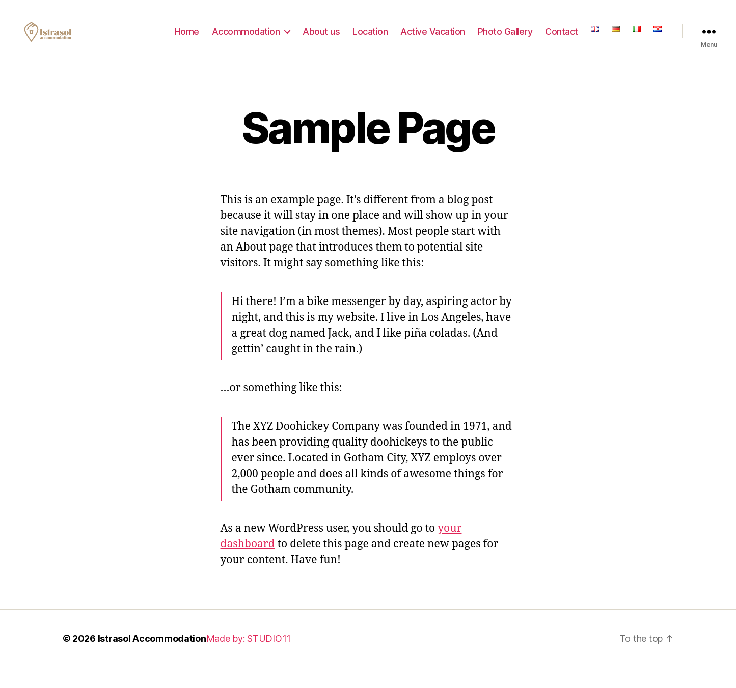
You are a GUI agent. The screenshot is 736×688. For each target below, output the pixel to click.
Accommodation (246, 37)
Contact (561, 37)
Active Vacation (432, 37)
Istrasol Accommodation (152, 650)
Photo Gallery (505, 37)
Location (370, 37)
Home (187, 37)
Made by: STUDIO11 (248, 650)
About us (321, 37)
